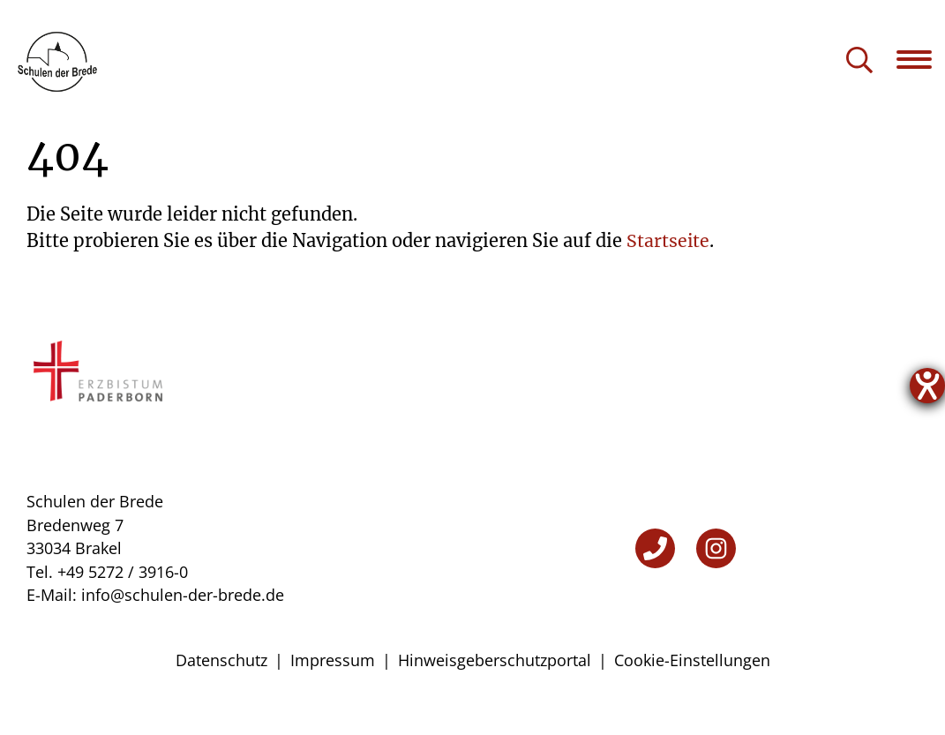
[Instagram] (716, 578)
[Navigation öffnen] (920, 59)
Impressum (332, 690)
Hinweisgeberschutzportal (494, 690)
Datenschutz (221, 690)
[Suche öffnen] (859, 61)
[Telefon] (655, 578)
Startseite (668, 270)
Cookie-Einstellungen (692, 690)
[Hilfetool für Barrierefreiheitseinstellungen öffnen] (927, 385)
